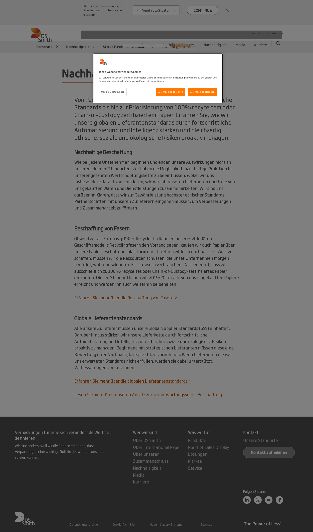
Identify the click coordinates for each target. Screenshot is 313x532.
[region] (158, 78)
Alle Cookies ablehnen (170, 91)
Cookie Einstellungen (113, 91)
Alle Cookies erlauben (202, 91)
